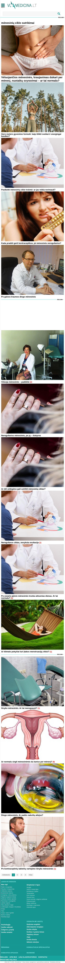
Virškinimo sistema (6, 891)
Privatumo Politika (8, 960)
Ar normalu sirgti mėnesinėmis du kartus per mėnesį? (26, 762)
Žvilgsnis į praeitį (7, 930)
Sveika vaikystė (7, 927)
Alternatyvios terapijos (35, 927)
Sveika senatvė (6, 932)
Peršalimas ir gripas (32, 891)
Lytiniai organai (5, 903)
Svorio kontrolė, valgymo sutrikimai (37, 899)
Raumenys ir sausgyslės (8, 901)
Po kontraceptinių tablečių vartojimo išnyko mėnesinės (27, 869)
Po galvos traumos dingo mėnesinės (18, 297)
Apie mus (13, 957)
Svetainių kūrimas (55, 962)
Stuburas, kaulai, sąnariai (8, 899)
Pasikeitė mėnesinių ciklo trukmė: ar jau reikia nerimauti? (28, 190)
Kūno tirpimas (31, 895)
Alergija (29, 887)
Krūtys (3, 909)
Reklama (61, 17)
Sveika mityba (32, 929)
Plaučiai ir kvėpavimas (7, 889)
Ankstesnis (6, 875)
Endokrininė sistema (7, 893)
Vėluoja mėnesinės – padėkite (15, 382)
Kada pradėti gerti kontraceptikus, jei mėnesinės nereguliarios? (31, 243)
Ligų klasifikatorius (28, 957)
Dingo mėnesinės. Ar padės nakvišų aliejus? (22, 815)
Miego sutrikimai (31, 903)
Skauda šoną (30, 897)
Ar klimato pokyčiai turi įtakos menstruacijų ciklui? (25, 652)
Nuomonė (31, 953)
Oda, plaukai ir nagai (7, 905)
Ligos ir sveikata (8, 882)
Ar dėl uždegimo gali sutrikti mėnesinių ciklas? (23, 489)
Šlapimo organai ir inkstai (8, 897)
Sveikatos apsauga (9, 953)
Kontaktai (42, 957)
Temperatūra (30, 893)
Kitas (30, 875)
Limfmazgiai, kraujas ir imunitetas (11, 907)
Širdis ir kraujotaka (6, 887)
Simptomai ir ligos (33, 885)
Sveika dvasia (32, 939)
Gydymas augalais (33, 924)
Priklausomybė (31, 901)
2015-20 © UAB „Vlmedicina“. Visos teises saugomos (20, 962)
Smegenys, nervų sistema (8, 895)
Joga (28, 937)
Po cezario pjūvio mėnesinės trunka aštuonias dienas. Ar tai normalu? (29, 597)
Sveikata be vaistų (35, 921)
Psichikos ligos (5, 917)
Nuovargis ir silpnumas (33, 905)
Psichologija (5, 925)
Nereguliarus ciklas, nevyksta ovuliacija (20, 542)
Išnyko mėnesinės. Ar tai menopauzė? (19, 708)
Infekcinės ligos (31, 907)
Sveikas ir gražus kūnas (35, 932)
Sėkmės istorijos (33, 942)
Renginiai (5, 947)
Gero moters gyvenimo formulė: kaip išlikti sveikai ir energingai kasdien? (31, 135)
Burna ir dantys (5, 915)
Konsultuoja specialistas (38, 947)
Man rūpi (4, 884)
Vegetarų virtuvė (33, 934)
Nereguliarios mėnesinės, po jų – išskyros (21, 435)
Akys (2, 911)
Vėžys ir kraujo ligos (32, 889)
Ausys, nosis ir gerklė (7, 913)
